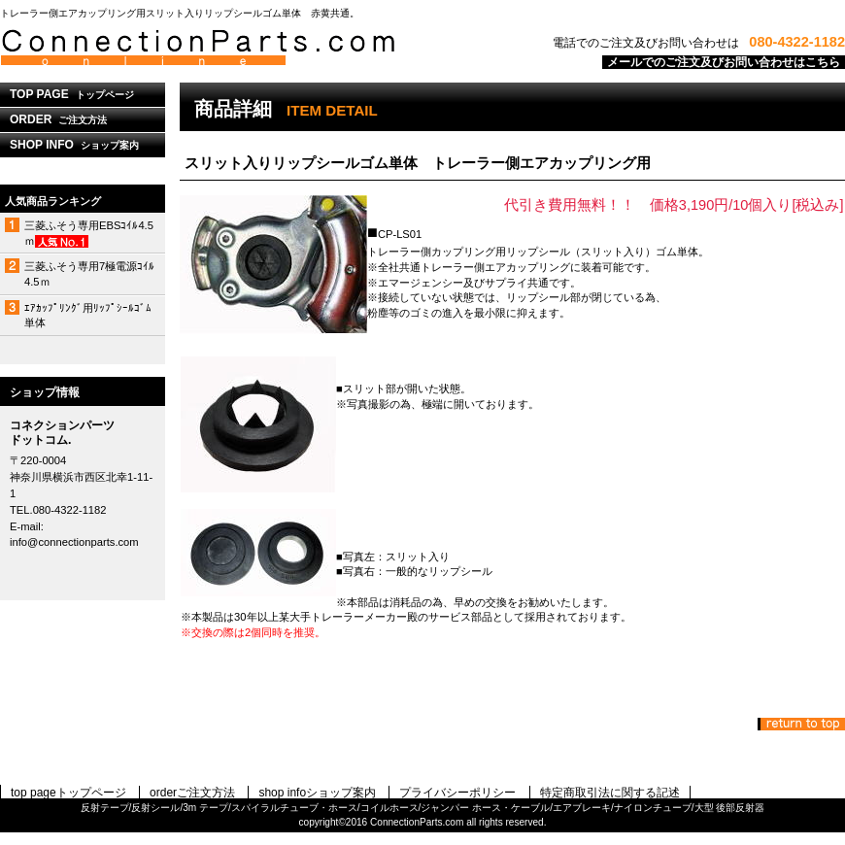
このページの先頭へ (801, 724)
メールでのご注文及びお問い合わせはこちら (723, 62)
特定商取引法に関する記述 (610, 792)
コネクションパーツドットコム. (243, 47)
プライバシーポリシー (457, 792)
